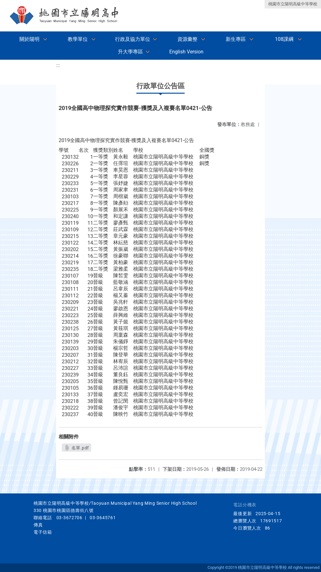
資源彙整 (187, 39)
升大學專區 (130, 52)
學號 (64, 150)
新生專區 (236, 39)
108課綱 (284, 39)
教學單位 (78, 39)
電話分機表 (244, 505)
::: (58, 65)
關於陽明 (29, 39)
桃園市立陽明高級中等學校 (292, 4)
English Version (186, 52)
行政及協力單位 (132, 39)
